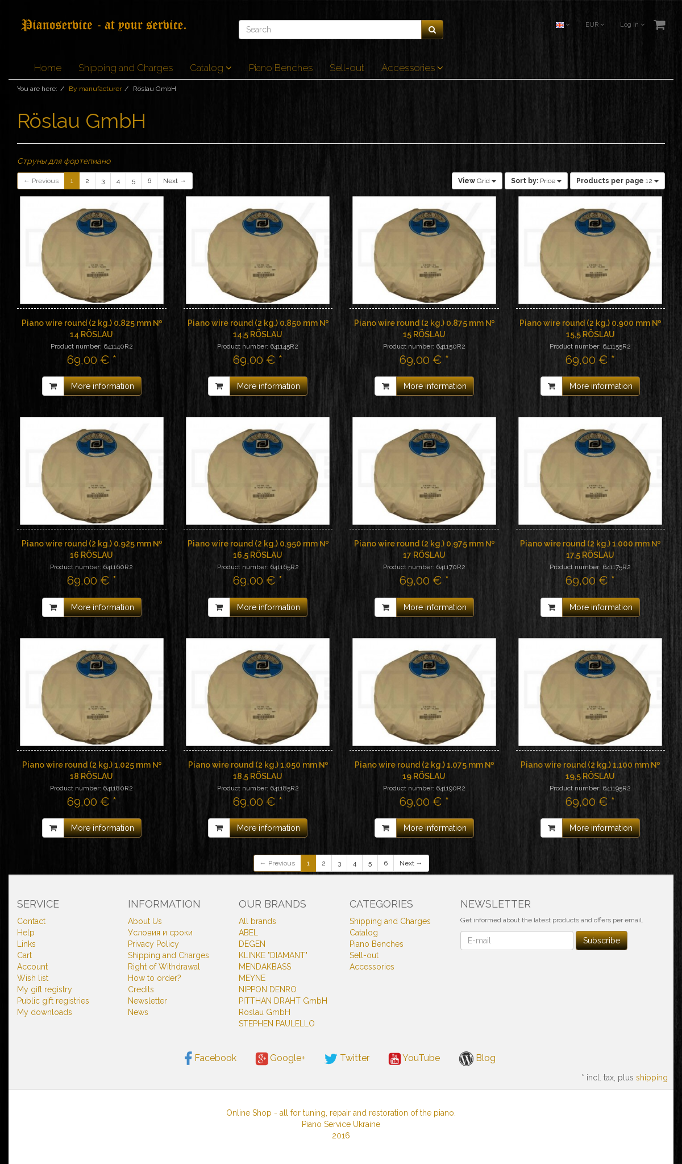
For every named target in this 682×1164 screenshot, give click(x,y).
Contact (31, 921)
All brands (257, 921)
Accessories (412, 67)
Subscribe (601, 940)
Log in (632, 24)
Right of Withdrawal (164, 966)
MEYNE (252, 978)
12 (617, 181)
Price (536, 181)
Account (32, 966)
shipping (652, 1077)
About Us (145, 921)
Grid (477, 181)
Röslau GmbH (264, 1012)
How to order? (154, 978)
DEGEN (252, 943)
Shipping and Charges (125, 67)
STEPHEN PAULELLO (277, 1023)
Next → (174, 181)
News (138, 1012)
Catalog (211, 67)
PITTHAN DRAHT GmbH (283, 1000)
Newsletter (147, 1000)
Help (26, 932)
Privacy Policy (153, 943)
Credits (141, 989)
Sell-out (347, 67)
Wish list (32, 978)
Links (26, 943)
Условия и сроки (160, 932)
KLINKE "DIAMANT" (273, 955)
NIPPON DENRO (268, 989)
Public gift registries (53, 1000)
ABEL (248, 932)
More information (102, 386)
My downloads (44, 1012)
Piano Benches (281, 67)
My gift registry (44, 989)
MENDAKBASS (265, 966)
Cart (24, 955)
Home (47, 67)
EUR (594, 24)
